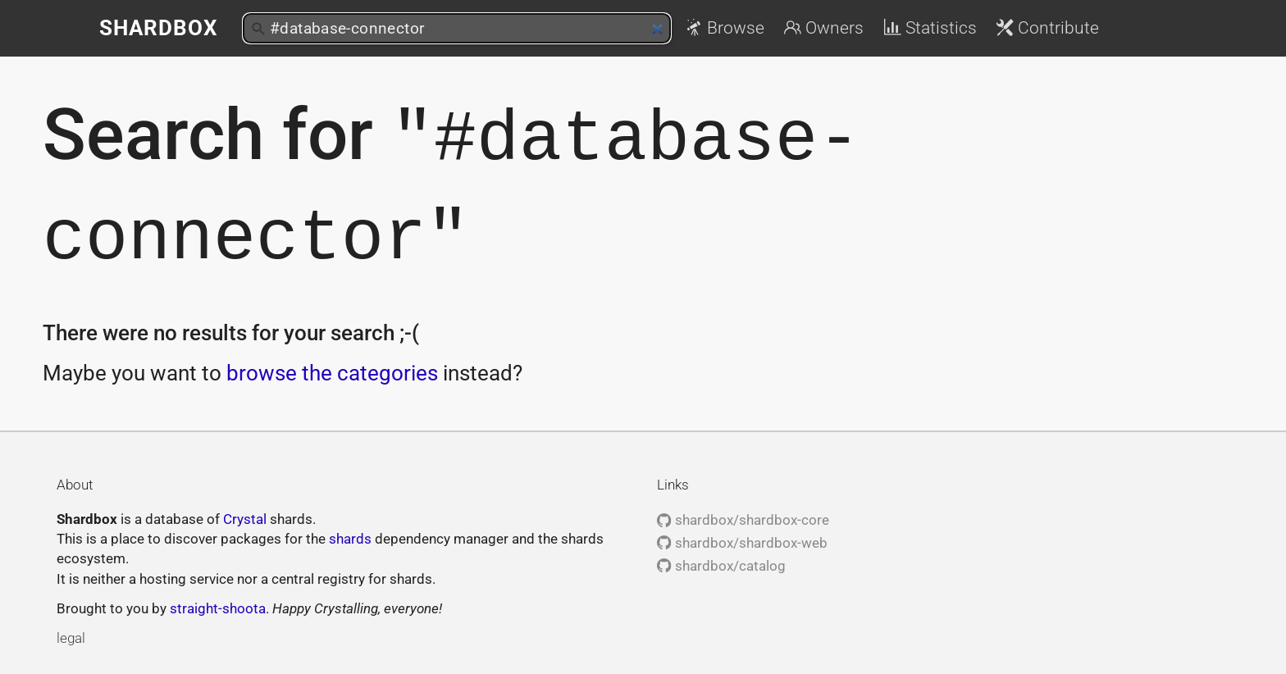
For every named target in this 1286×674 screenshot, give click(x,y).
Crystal (245, 516)
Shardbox (158, 28)
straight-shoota (218, 606)
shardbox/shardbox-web (742, 540)
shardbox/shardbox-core (742, 517)
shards (350, 536)
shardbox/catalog (721, 563)
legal (71, 635)
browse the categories (332, 370)
